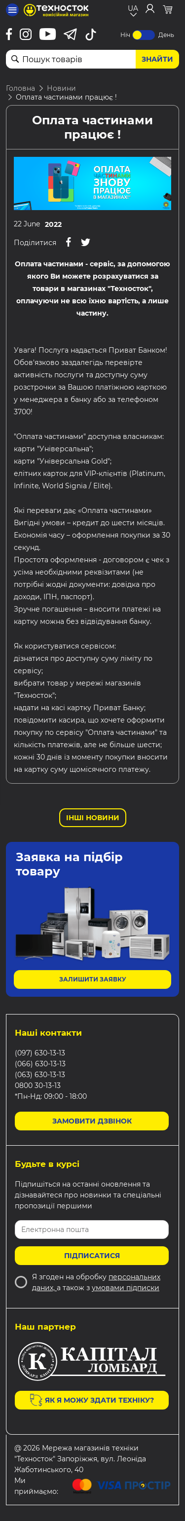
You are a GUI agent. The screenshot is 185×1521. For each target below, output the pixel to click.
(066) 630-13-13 (40, 1063)
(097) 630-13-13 (40, 1053)
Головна (20, 88)
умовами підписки (125, 1287)
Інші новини (92, 817)
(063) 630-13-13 (40, 1074)
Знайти (157, 59)
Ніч (125, 34)
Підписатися (92, 1255)
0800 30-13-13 (38, 1085)
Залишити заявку (92, 979)
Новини (61, 88)
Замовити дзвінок (92, 1121)
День (166, 34)
